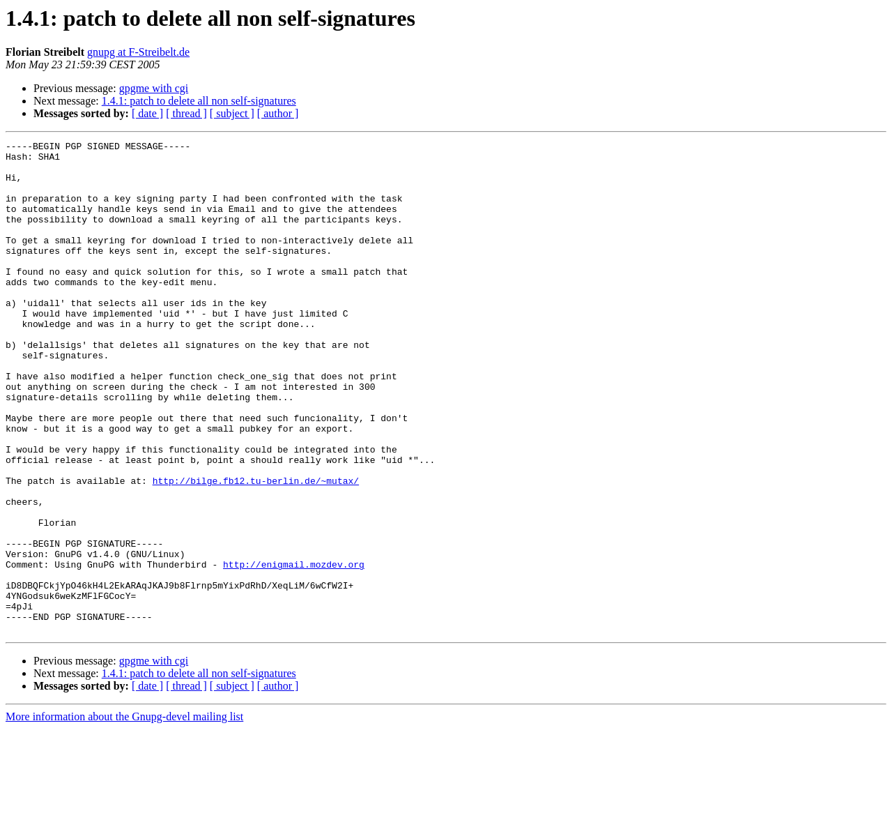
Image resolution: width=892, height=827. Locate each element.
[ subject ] (232, 113)
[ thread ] (186, 113)
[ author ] (278, 113)
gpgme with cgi (154, 88)
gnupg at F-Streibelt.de (138, 52)
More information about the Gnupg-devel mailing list (124, 815)
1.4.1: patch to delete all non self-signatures (199, 101)
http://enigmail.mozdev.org (293, 650)
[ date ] (147, 113)
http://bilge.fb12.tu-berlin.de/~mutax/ (256, 549)
